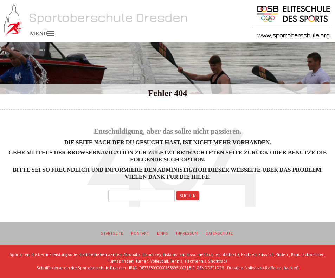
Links (162, 233)
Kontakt (140, 233)
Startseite (112, 233)
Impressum (187, 233)
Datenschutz (219, 233)
